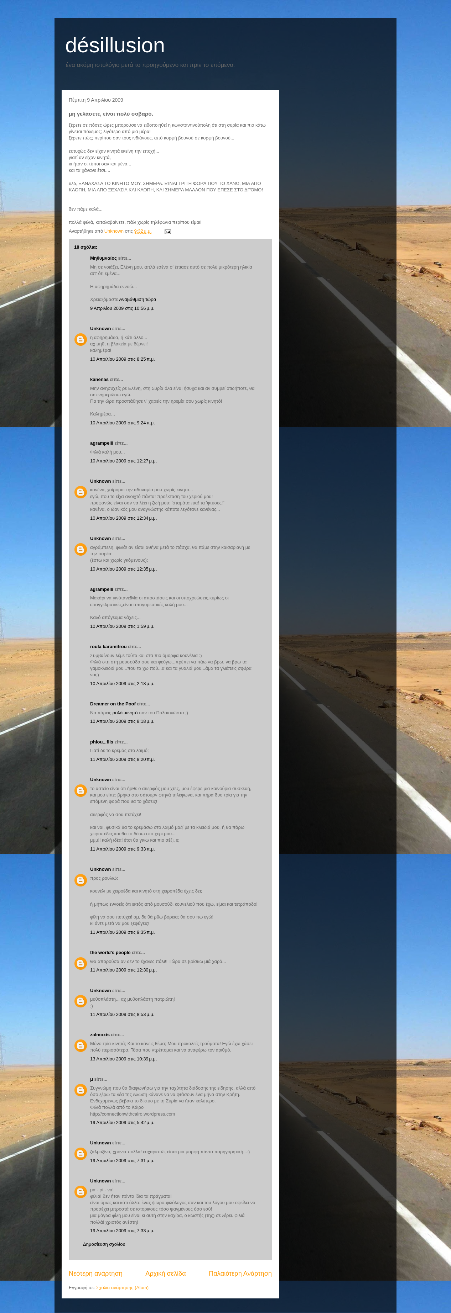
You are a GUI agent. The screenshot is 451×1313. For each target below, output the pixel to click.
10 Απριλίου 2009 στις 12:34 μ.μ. (123, 518)
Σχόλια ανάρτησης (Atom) (122, 1287)
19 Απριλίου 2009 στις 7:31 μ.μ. (122, 1160)
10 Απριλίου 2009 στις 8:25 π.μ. (122, 359)
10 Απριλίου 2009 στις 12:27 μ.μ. (123, 461)
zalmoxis (100, 1034)
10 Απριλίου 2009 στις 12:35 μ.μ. (123, 569)
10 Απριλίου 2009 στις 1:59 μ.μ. (122, 626)
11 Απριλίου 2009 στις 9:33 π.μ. (122, 849)
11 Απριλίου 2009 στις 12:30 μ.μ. (123, 970)
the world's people (110, 952)
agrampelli (101, 443)
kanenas (99, 379)
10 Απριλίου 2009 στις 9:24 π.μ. (122, 422)
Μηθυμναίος (103, 258)
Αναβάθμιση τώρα (137, 299)
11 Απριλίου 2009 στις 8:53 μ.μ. (122, 1014)
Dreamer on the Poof (113, 703)
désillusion (115, 45)
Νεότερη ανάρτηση (96, 1273)
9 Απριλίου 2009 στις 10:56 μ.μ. (122, 308)
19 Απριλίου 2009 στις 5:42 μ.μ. (122, 1122)
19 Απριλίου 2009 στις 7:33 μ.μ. (122, 1230)
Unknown (100, 328)
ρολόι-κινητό (125, 712)
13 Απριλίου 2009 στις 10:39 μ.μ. (123, 1058)
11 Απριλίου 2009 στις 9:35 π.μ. (122, 932)
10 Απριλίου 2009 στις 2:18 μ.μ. (122, 683)
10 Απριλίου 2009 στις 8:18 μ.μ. (122, 721)
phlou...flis (101, 742)
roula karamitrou (108, 646)
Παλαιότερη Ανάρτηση (240, 1273)
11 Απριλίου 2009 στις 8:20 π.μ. (122, 759)
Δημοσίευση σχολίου (104, 1244)
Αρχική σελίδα (165, 1273)
